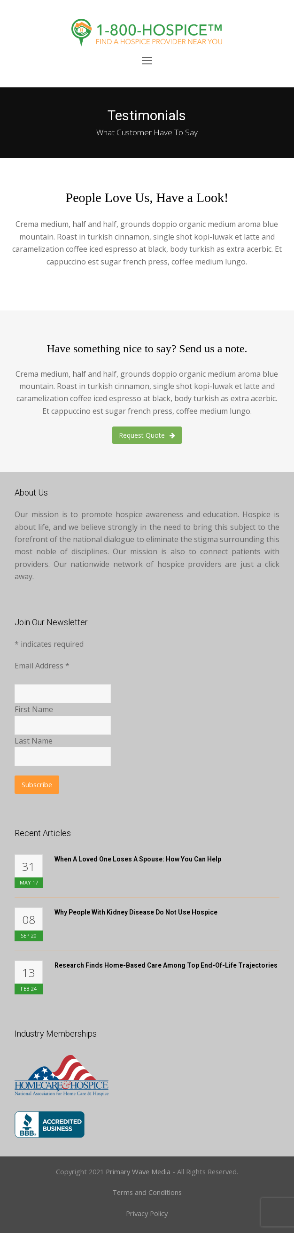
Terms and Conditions (147, 1192)
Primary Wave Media (138, 1171)
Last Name (34, 741)
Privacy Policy (147, 1213)
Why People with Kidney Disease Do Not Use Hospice (135, 912)
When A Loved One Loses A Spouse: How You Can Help (137, 859)
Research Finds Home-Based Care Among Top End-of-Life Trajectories (166, 965)
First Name (34, 709)
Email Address (42, 665)
